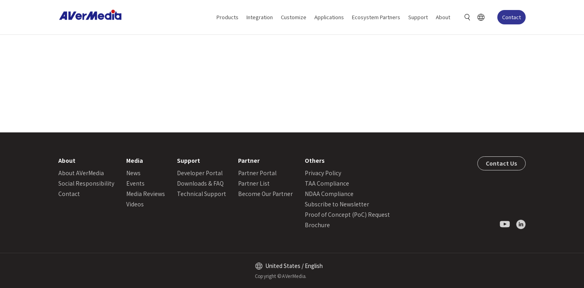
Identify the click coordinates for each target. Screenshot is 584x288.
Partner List (254, 183)
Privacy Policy (323, 173)
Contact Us (501, 163)
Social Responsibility (86, 183)
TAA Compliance (327, 183)
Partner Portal (257, 173)
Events (135, 183)
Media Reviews (145, 194)
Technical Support (201, 194)
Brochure (317, 225)
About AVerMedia (81, 173)
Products (227, 17)
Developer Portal (199, 173)
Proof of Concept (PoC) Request (347, 214)
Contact (511, 17)
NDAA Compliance (329, 194)
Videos (135, 204)
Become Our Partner (265, 194)
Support (418, 17)
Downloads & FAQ (200, 183)
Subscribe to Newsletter (337, 204)
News (133, 173)
